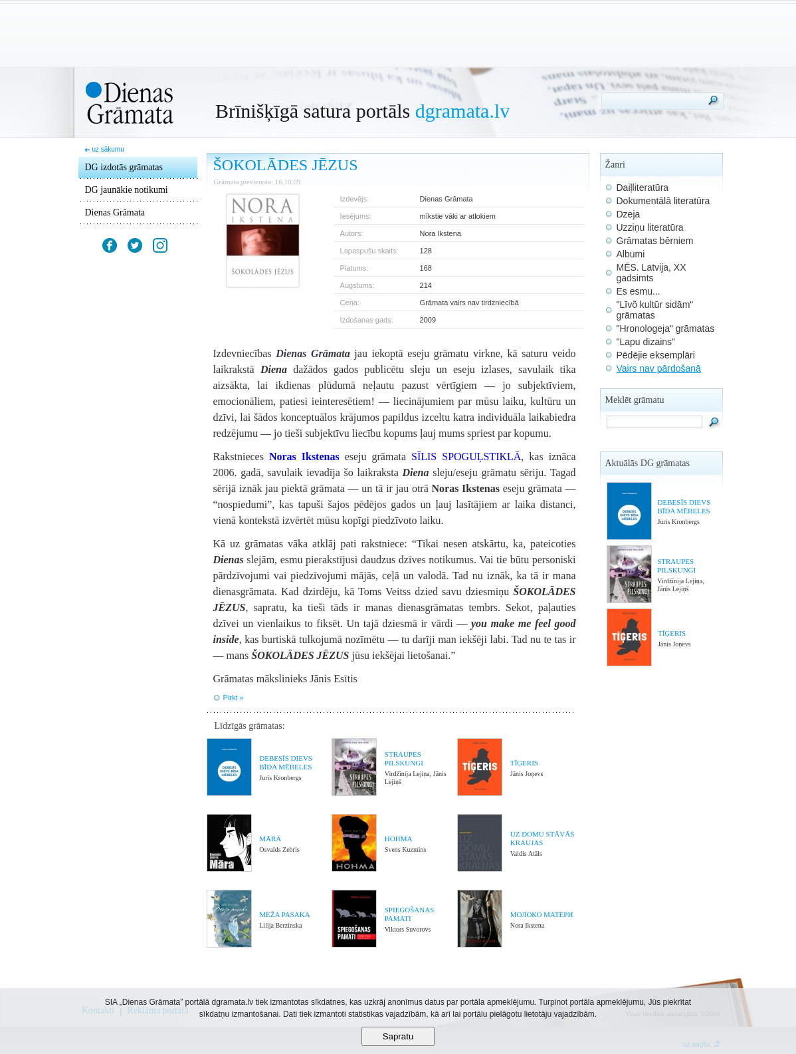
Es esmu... (638, 291)
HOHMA (399, 839)
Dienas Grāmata (115, 212)
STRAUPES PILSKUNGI (404, 758)
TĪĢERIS (524, 763)
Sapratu (398, 1036)
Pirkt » (233, 698)
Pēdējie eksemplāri (656, 355)
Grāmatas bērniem (655, 240)
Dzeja (629, 214)
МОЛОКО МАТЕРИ (541, 914)
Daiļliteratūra (643, 187)
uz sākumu (108, 149)
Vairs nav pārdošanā (659, 368)
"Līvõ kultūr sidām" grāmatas (655, 310)
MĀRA (270, 839)
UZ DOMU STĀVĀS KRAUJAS (542, 838)
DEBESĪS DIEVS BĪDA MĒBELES (285, 762)
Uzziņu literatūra (650, 227)
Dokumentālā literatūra (663, 201)
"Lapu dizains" (646, 341)
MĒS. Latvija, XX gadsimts (651, 272)
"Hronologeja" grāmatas (666, 328)
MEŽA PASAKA (284, 914)
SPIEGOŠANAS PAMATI (410, 914)
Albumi (631, 254)
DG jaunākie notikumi (126, 190)
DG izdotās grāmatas (124, 167)
